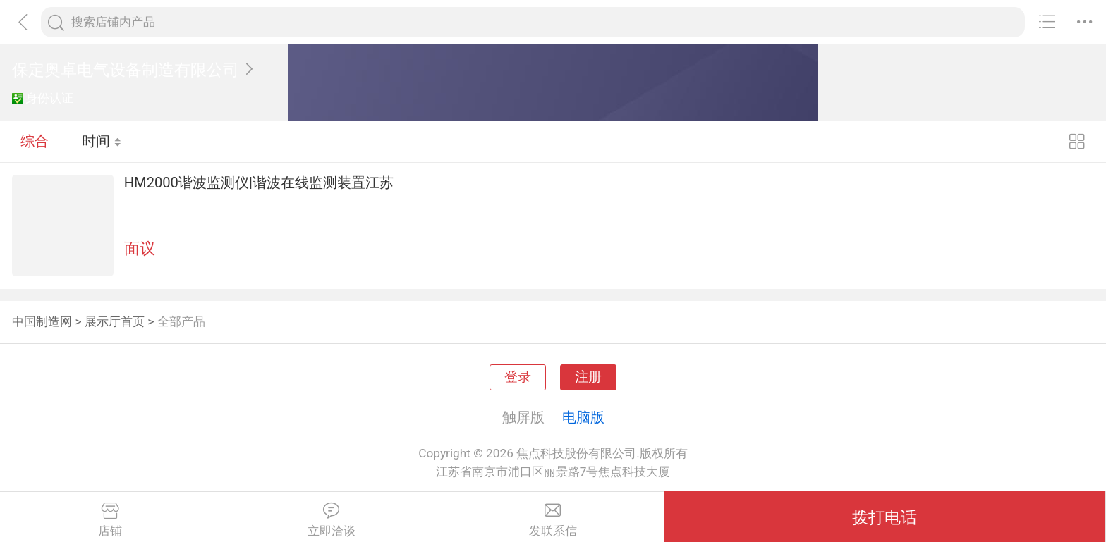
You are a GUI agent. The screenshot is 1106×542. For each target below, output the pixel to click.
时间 (102, 141)
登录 (517, 377)
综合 (34, 141)
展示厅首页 (115, 321)
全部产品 (181, 321)
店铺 (110, 520)
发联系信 (553, 520)
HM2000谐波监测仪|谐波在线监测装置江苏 (259, 182)
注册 (588, 377)
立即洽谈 (332, 520)
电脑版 (583, 417)
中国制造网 (42, 321)
